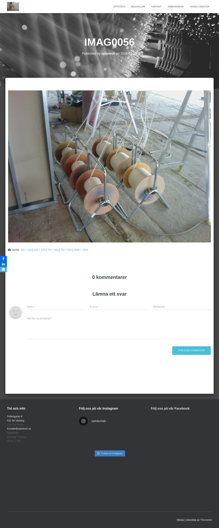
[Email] (3, 269)
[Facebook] (3, 258)
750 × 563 (52, 249)
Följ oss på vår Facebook (170, 408)
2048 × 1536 (81, 249)
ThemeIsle (206, 519)
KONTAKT (156, 6)
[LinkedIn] (3, 264)
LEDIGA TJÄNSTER (199, 6)
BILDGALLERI (138, 6)
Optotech (119, 6)
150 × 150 (26, 249)
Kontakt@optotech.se (19, 428)
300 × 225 (39, 249)
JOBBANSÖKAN (175, 6)
